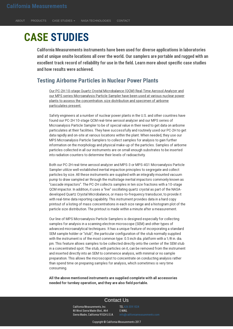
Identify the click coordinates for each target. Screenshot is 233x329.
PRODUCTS (38, 20)
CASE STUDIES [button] (63, 20)
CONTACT (123, 20)
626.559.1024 (131, 306)
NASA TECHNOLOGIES (96, 20)
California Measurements (37, 6)
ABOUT (20, 20)
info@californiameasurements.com (139, 314)
